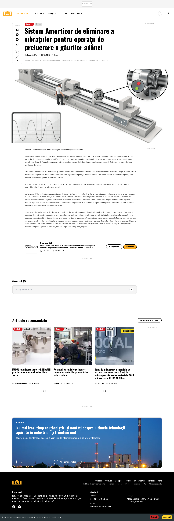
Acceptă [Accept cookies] (167, 517)
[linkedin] (17, 34)
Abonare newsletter (69, 462)
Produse (108, 481)
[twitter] (17, 39)
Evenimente (139, 481)
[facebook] (17, 30)
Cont (159, 481)
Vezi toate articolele (149, 320)
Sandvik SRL (46, 243)
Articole (98, 481)
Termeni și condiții (115, 484)
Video (128, 481)
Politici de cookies (132, 484)
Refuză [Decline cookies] (154, 517)
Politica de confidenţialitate (94, 484)
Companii (119, 481)
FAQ (144, 484)
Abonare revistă (155, 484)
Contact (130, 247)
